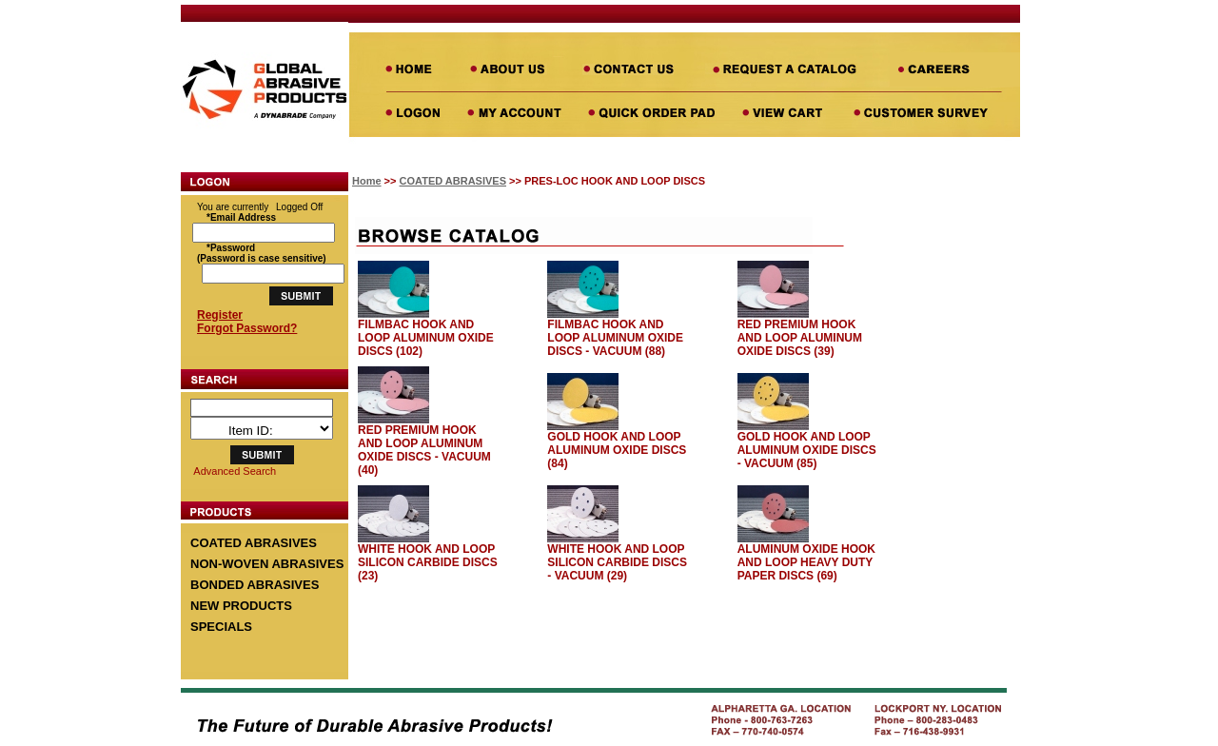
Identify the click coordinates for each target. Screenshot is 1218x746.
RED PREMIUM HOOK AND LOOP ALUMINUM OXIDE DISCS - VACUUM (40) (424, 450)
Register (220, 315)
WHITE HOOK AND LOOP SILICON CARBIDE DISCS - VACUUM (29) (617, 562)
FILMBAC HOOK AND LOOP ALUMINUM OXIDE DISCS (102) (426, 338)
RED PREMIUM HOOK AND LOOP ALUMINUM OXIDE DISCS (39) (799, 338)
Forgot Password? (247, 328)
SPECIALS (221, 626)
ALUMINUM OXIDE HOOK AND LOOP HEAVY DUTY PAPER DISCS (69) (806, 562)
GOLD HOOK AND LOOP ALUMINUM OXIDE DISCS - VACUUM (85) (806, 450)
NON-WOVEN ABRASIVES (267, 564)
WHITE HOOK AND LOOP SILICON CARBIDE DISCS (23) (428, 562)
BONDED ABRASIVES (254, 585)
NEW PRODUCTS (241, 606)
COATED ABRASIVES (253, 543)
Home (367, 180)
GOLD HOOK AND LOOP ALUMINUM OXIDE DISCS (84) (616, 450)
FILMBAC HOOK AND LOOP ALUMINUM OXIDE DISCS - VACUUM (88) (615, 338)
